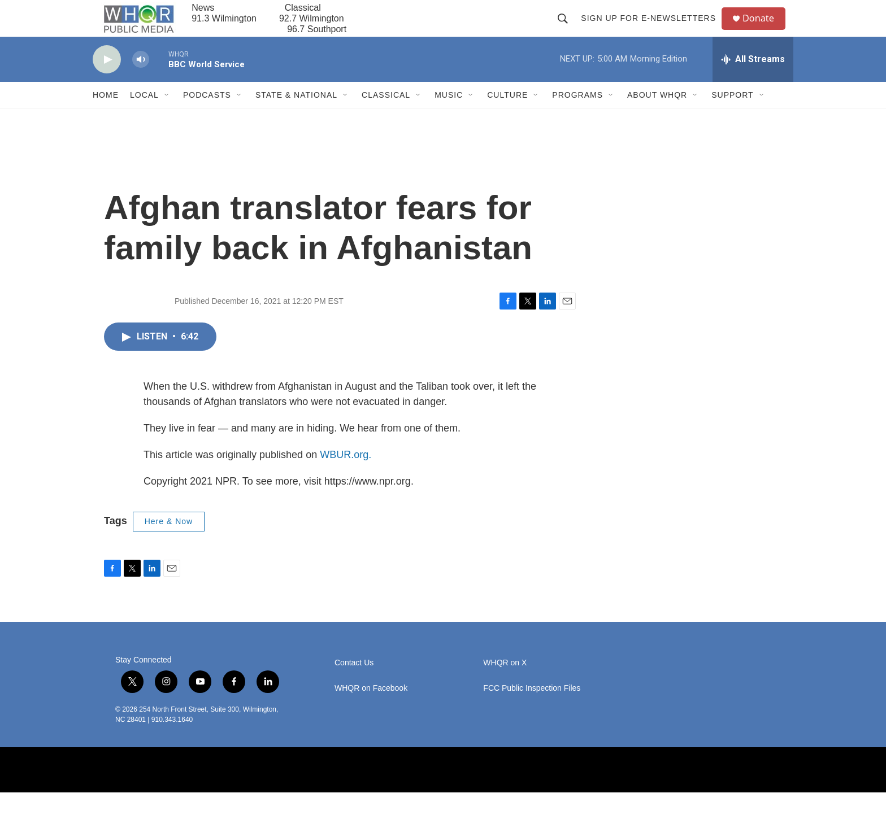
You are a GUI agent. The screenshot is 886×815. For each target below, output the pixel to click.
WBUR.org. (345, 477)
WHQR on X (505, 685)
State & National (296, 117)
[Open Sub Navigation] (167, 117)
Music (449, 117)
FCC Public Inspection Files (531, 711)
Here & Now (169, 543)
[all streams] (753, 81)
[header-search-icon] (567, 29)
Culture (507, 117)
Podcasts (207, 117)
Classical (386, 117)
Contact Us (354, 685)
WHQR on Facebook (371, 711)
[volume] (140, 82)
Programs (577, 117)
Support (732, 117)
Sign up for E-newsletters (652, 29)
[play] (107, 82)
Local (144, 117)
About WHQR (657, 117)
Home (106, 117)
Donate (764, 30)
